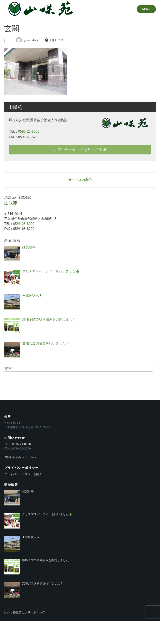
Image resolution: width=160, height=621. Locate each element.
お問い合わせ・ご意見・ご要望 (80, 149)
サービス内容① (80, 180)
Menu (146, 9)
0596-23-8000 (28, 131)
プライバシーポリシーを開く (23, 474)
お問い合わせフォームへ (20, 457)
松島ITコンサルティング (29, 612)
